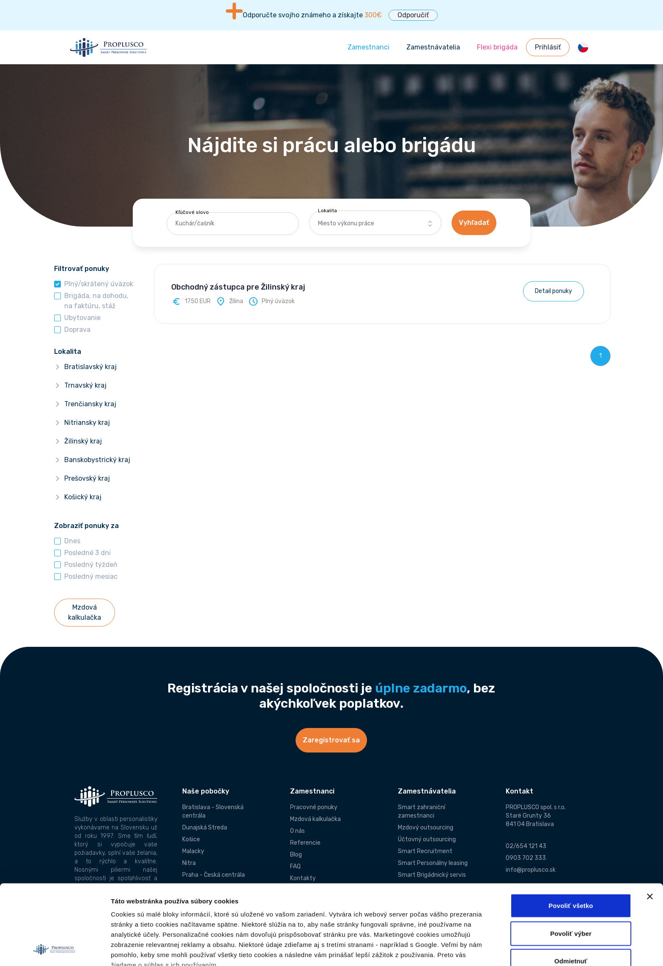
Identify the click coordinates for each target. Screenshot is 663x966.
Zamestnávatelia (433, 47)
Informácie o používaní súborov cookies (176, 910)
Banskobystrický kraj (97, 460)
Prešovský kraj (87, 478)
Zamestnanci (368, 47)
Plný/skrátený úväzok (98, 284)
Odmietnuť (570, 886)
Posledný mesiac (91, 576)
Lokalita (327, 210)
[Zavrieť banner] (650, 822)
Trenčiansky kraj (90, 404)
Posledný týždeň (91, 565)
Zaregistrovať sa (331, 740)
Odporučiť (413, 15)
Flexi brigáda (497, 47)
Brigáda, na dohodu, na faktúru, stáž (96, 301)
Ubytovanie (82, 318)
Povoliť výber (571, 858)
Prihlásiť (548, 47)
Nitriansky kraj (87, 423)
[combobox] (375, 223)
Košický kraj (82, 497)
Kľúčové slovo (192, 212)
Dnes (72, 541)
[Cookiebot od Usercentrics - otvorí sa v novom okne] (55, 949)
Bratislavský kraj (90, 367)
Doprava (77, 330)
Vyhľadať (474, 223)
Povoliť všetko (570, 831)
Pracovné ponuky (313, 807)
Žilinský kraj (83, 441)
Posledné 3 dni (87, 553)
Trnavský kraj (85, 385)
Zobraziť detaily (135, 949)
